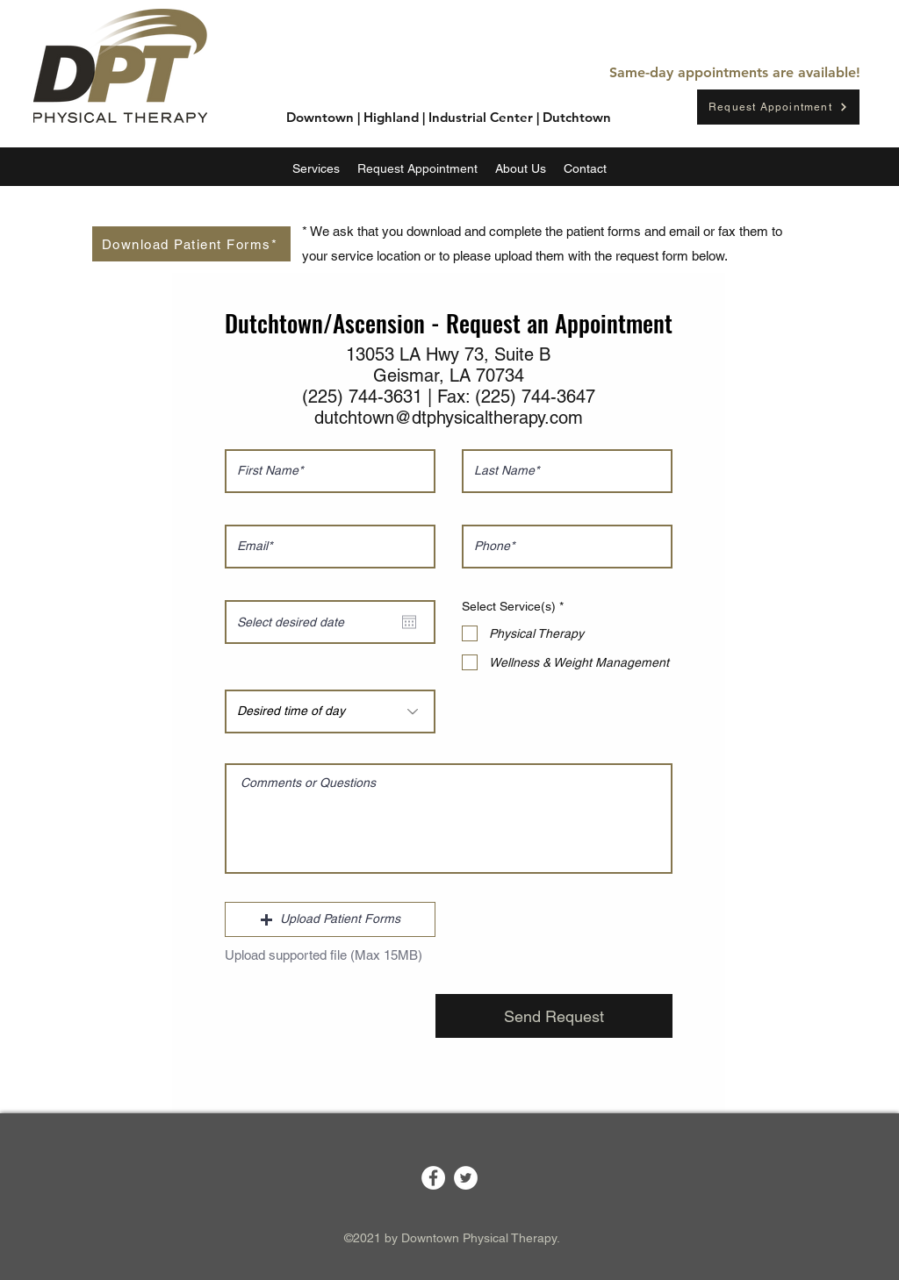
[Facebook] (433, 1178)
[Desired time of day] (330, 711)
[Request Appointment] (778, 107)
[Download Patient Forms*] (191, 243)
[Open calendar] (409, 622)
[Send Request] (553, 1016)
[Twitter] (466, 1178)
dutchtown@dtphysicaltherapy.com (448, 417)
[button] (330, 919)
